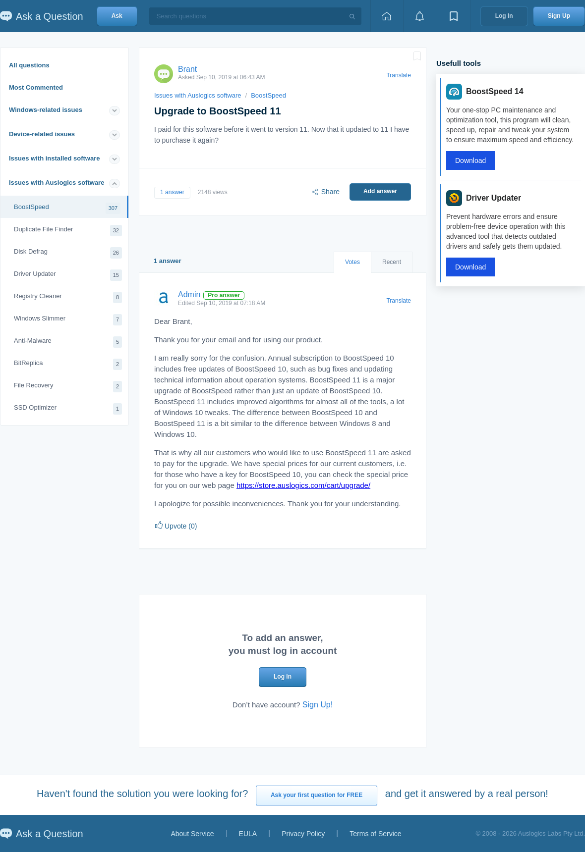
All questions (29, 65)
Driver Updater (68, 275)
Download (470, 160)
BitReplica (68, 364)
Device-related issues (42, 134)
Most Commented (36, 87)
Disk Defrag (68, 253)
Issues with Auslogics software (56, 182)
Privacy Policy (303, 834)
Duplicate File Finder (68, 230)
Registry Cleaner (68, 297)
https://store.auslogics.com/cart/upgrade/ (303, 485)
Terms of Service (375, 834)
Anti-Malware (68, 342)
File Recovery (68, 386)
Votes (352, 262)
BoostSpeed (67, 208)
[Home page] (386, 16)
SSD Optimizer (68, 409)
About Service (192, 834)
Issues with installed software (54, 158)
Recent (391, 262)
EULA (248, 834)
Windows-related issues (45, 109)
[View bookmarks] (453, 16)
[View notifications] (420, 16)
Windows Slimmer (68, 319)
